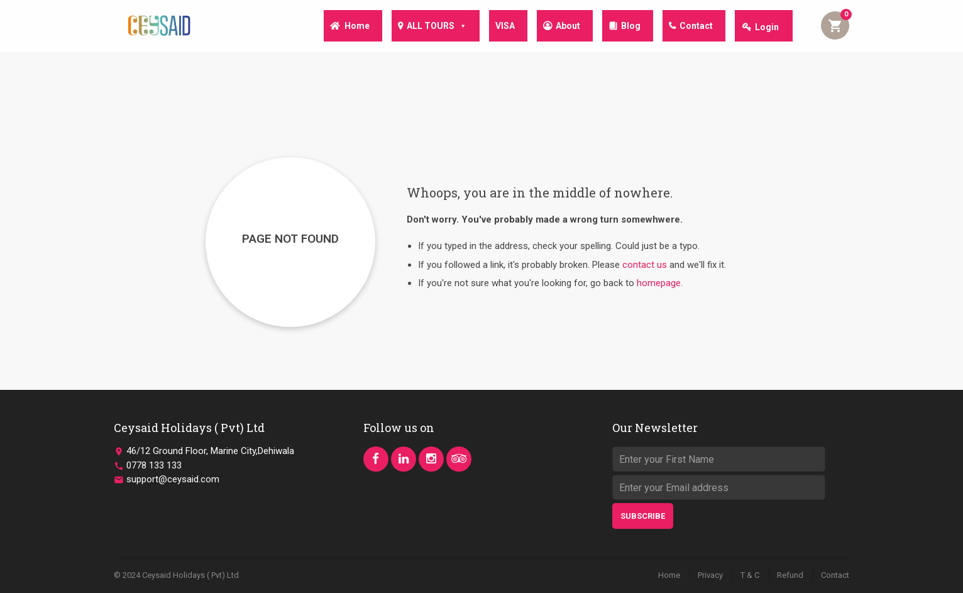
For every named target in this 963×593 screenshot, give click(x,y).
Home (343, 27)
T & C (749, 575)
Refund (790, 575)
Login (767, 27)
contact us (644, 264)
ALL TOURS (425, 26)
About (561, 27)
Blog (627, 27)
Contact (695, 27)
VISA (496, 27)
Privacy (710, 575)
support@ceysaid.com (172, 479)
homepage (659, 283)
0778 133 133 (154, 465)
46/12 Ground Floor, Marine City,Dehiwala (210, 451)
